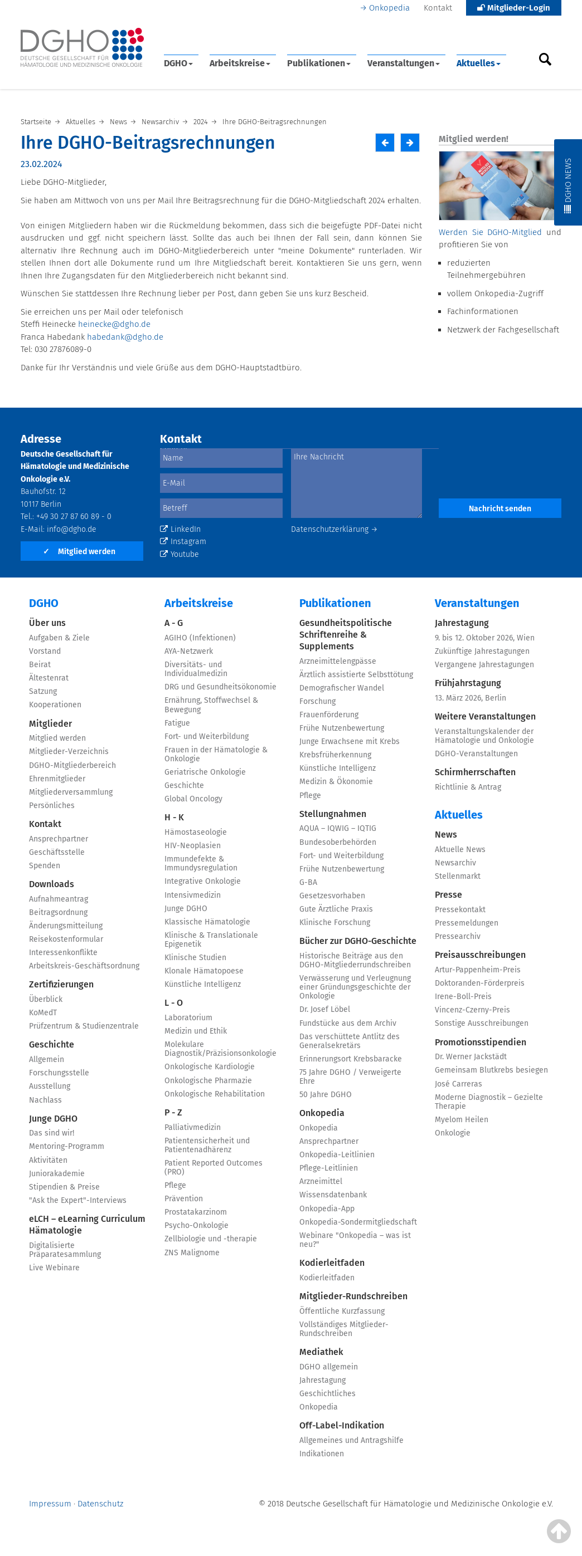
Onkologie (453, 1133)
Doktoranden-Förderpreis (480, 983)
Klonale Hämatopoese (204, 971)
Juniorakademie (57, 1173)
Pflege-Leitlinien (328, 1168)
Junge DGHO (53, 1118)
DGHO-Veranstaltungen (476, 754)
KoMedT (43, 1012)
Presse (448, 894)
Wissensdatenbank (333, 1195)
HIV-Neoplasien (192, 845)
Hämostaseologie (195, 832)
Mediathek (321, 1352)
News (446, 834)
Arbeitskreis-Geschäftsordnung (84, 966)
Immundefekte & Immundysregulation (200, 863)
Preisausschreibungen (480, 955)
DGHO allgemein (328, 1367)
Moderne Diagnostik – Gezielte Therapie (489, 1102)
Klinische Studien (195, 957)
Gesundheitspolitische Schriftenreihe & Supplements (345, 635)
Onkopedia (389, 8)
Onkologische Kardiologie (209, 1066)
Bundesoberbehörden (337, 842)
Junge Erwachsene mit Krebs (349, 741)
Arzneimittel (320, 1181)
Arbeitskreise (240, 63)
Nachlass (45, 1100)
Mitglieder (50, 723)
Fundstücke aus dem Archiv (347, 1023)
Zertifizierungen (61, 984)
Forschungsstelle (59, 1073)
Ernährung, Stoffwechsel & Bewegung (211, 705)
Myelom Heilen (461, 1119)
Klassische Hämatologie (207, 922)
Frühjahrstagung (468, 683)
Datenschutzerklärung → (334, 529)
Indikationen (321, 1454)
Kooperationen (55, 705)
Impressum (50, 1504)
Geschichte (51, 1044)
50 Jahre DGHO (325, 1094)
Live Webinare (54, 1268)
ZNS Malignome (192, 1252)
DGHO (178, 63)
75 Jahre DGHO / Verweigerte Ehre (350, 1077)
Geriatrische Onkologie (205, 772)
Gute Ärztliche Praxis (336, 909)
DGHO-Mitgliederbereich (72, 765)
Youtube (179, 554)
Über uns (47, 623)
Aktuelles (479, 63)
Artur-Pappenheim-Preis (478, 970)
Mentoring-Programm (66, 1146)
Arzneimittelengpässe (337, 661)
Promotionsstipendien (480, 1042)
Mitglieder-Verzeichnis (69, 751)
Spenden (44, 865)
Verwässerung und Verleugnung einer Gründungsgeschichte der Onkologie (355, 987)
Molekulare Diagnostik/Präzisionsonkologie (220, 1049)
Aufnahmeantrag (58, 899)
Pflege (175, 1185)
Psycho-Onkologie (196, 1225)
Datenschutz (100, 1504)
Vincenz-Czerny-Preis (472, 1010)
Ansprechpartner (58, 839)
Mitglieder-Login (513, 8)
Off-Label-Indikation (341, 1425)
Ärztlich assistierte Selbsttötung (356, 674)
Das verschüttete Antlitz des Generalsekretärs (349, 1041)
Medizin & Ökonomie (336, 781)
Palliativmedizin (192, 1127)
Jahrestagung (322, 1380)
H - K (174, 817)
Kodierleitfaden (332, 1262)
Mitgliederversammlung (71, 792)
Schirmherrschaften (475, 772)
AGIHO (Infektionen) (200, 638)
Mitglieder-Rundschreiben (353, 1296)
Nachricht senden (500, 508)
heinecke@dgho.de (114, 324)
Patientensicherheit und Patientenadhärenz (207, 1145)
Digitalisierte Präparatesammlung (65, 1250)
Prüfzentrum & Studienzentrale (84, 1026)
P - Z (173, 1112)
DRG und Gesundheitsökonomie (220, 687)
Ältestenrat (49, 678)
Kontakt (438, 8)
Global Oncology (193, 799)
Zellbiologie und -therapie (210, 1239)
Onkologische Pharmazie (208, 1080)
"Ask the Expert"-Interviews (78, 1200)
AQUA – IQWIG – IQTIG (337, 828)
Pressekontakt (460, 909)
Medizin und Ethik (195, 1031)
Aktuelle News (460, 849)
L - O (173, 1002)
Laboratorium (188, 1017)
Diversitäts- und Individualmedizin (195, 669)
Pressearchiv (458, 936)
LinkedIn (180, 529)
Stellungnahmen (332, 814)
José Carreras (458, 1084)
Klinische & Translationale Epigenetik (211, 940)
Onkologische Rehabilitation (214, 1094)
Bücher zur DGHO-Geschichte (357, 941)
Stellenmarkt (458, 876)
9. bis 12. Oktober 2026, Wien (485, 638)
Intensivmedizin (192, 895)
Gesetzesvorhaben (332, 896)
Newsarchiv (455, 863)
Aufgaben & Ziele (59, 638)
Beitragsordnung (58, 912)
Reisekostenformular (66, 939)
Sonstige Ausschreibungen (481, 1023)
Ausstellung (49, 1086)
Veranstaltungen (403, 63)
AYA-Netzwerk (188, 651)
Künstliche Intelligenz (202, 984)
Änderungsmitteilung (66, 926)
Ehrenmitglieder (57, 779)
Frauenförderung (328, 715)
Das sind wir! (51, 1133)
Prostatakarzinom (195, 1212)
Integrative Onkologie (202, 881)
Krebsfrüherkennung (335, 755)
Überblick (45, 999)
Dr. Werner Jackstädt (471, 1056)
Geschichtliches (327, 1393)
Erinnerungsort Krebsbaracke (350, 1059)
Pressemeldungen (466, 923)
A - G (173, 623)
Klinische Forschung (334, 922)
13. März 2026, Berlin (470, 698)
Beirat (40, 664)
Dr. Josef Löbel (324, 1009)
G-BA (308, 882)
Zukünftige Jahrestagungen (482, 651)
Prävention (183, 1198)
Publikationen (319, 63)
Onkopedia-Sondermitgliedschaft (358, 1222)
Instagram (183, 541)
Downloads (51, 884)
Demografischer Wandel (341, 688)
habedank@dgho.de (125, 337)
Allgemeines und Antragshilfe (351, 1440)
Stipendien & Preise (64, 1187)
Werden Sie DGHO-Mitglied (490, 232)
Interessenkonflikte (63, 952)
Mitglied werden (79, 551)
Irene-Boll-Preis (463, 996)
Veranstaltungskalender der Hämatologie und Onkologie (484, 736)
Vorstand (45, 651)
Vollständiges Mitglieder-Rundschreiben (344, 1329)
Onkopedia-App (327, 1209)
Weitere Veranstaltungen (485, 716)
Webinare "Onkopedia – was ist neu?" (355, 1240)
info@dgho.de (71, 529)
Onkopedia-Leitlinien (337, 1154)
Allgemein (46, 1059)
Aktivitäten (48, 1160)
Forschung (317, 701)
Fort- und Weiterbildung (206, 736)
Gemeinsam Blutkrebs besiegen (491, 1070)
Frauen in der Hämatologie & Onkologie (216, 754)
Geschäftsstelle (57, 852)
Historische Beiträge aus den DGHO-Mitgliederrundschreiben (355, 960)
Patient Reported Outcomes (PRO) (213, 1167)
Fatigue (177, 723)
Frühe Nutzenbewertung (341, 728)
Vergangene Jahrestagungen (484, 664)
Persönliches (52, 805)
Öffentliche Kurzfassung (342, 1311)
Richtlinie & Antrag (468, 787)
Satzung (43, 691)
